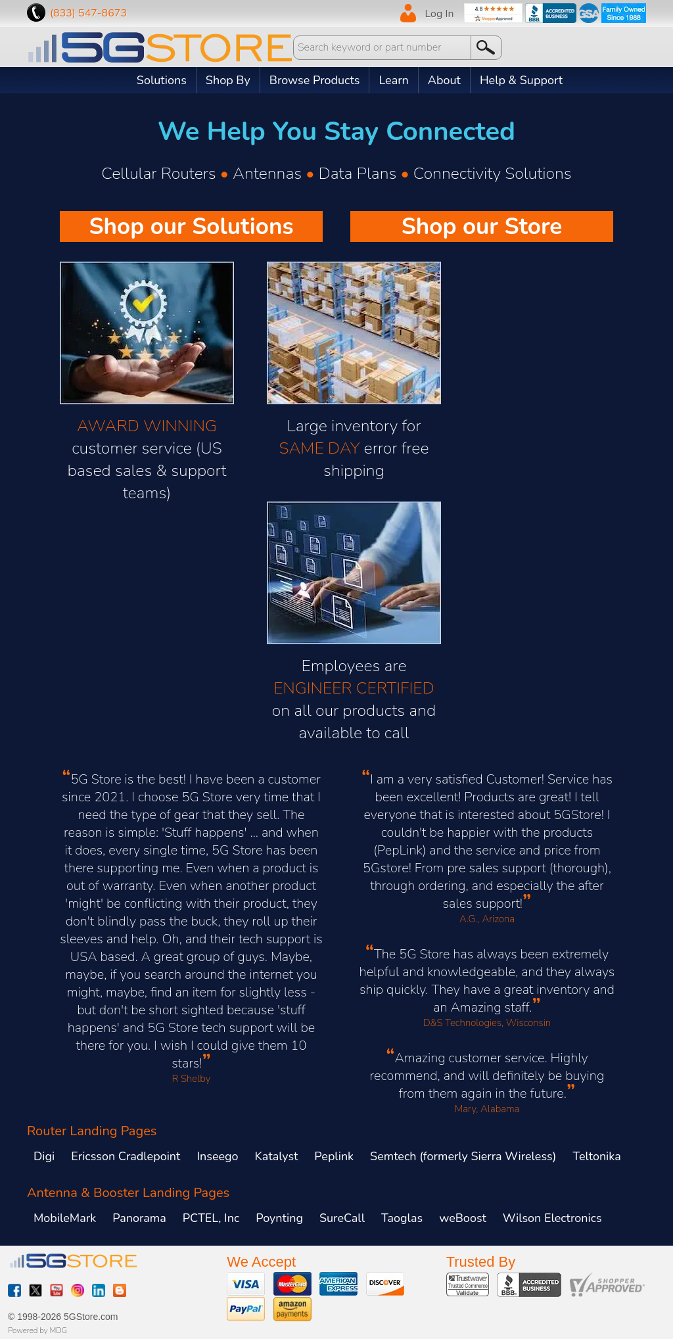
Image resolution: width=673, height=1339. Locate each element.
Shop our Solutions (191, 226)
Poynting (279, 1218)
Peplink (334, 1156)
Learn (393, 80)
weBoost (462, 1218)
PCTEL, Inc (211, 1218)
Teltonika (596, 1156)
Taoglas (402, 1218)
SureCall (342, 1218)
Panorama (139, 1218)
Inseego (217, 1156)
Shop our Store (482, 226)
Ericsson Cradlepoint (125, 1156)
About (444, 80)
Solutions (162, 80)
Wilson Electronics (552, 1218)
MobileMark (65, 1218)
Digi (44, 1156)
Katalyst (276, 1156)
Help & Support (521, 80)
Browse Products (314, 80)
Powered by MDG (37, 1330)
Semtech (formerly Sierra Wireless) (463, 1156)
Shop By (228, 80)
